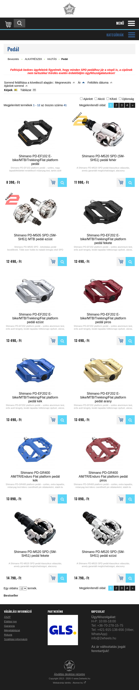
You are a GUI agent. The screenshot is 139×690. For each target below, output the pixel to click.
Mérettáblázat (12, 630)
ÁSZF (7, 617)
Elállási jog (10, 621)
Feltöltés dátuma (97, 82)
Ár (79, 82)
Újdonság (128, 99)
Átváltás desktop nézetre (69, 674)
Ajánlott (88, 99)
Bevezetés (13, 59)
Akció (101, 99)
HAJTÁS (52, 59)
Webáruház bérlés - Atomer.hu (69, 683)
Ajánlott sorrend (14, 85)
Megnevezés (63, 82)
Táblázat (25, 90)
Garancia (9, 625)
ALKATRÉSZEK (33, 59)
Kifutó (113, 99)
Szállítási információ (15, 639)
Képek (8, 90)
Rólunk (8, 634)
